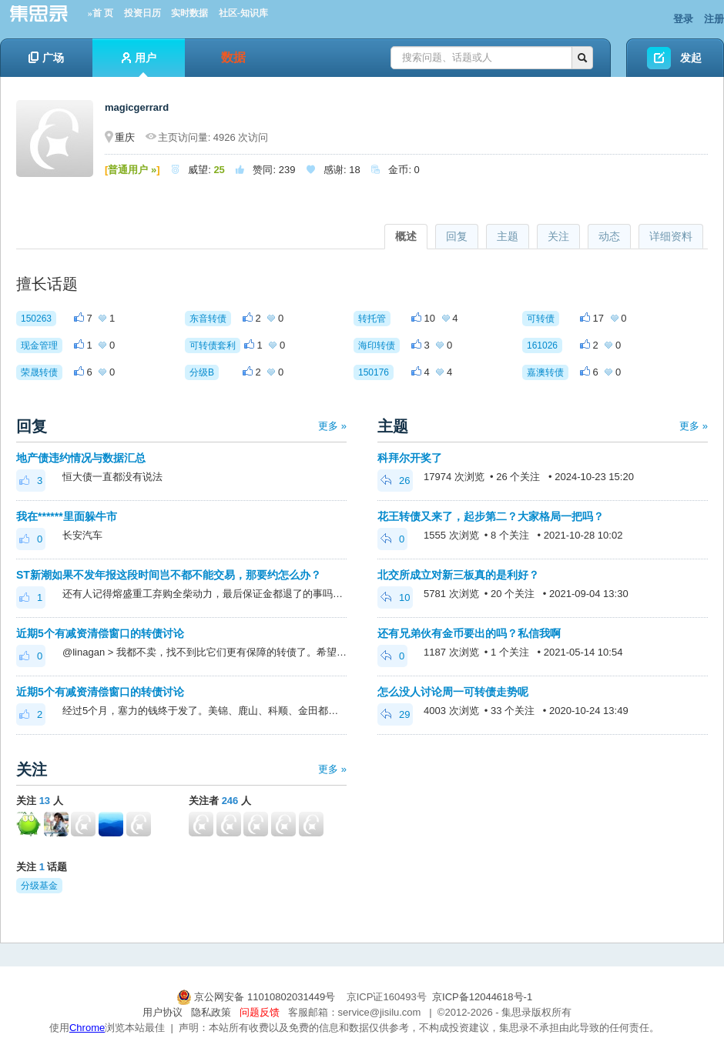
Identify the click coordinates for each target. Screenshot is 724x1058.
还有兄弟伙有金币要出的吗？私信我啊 (469, 633)
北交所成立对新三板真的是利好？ (458, 575)
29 (395, 714)
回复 (457, 236)
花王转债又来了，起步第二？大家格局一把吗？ (490, 516)
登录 (683, 19)
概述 (406, 236)
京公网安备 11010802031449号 (257, 997)
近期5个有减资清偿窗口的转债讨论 (100, 633)
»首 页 (100, 13)
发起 (691, 58)
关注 (558, 236)
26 (395, 480)
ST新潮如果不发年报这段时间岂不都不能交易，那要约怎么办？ (168, 575)
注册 (714, 19)
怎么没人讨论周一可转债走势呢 (452, 692)
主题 (507, 236)
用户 (139, 64)
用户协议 (162, 1012)
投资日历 (142, 13)
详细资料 (670, 236)
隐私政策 (211, 1012)
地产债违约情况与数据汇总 (81, 458)
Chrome (87, 1027)
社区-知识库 (243, 13)
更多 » (332, 426)
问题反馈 (260, 1012)
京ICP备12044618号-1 (482, 997)
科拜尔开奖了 (409, 458)
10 (395, 597)
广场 (46, 58)
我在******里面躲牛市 (66, 516)
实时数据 (189, 13)
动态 (609, 236)
